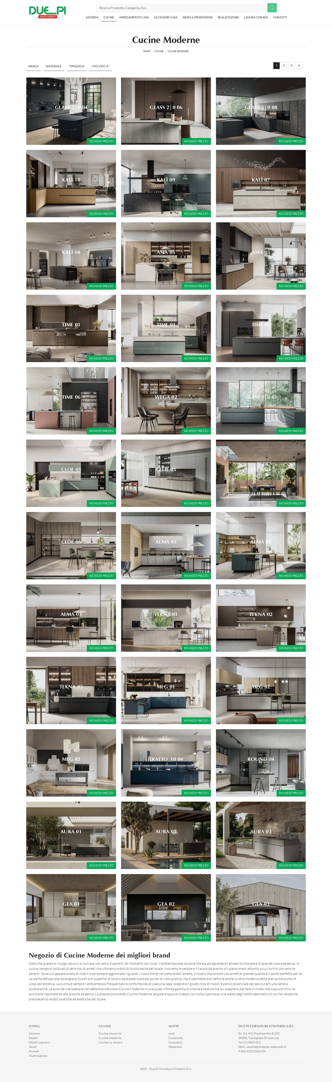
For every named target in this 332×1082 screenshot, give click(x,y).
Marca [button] (33, 66)
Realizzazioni (228, 17)
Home (147, 51)
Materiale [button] (54, 66)
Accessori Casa (166, 17)
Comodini (175, 1042)
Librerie (34, 1033)
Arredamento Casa (134, 17)
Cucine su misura (110, 1042)
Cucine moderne (110, 1038)
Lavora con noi (256, 17)
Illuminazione (38, 1055)
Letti (172, 1033)
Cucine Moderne (178, 51)
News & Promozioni (198, 17)
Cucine (109, 17)
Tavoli (33, 1047)
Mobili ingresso (39, 1042)
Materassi (175, 1047)
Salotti (33, 1038)
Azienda (92, 17)
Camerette (176, 1038)
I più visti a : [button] (101, 66)
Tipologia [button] (76, 66)
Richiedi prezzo (101, 141)
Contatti (280, 17)
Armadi (34, 1051)
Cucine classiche (110, 1033)
